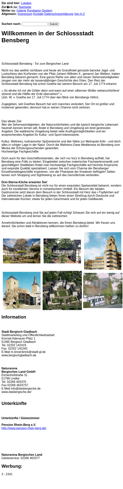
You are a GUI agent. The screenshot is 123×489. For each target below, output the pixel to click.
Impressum (25, 14)
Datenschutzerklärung (58, 14)
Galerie (21, 10)
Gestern (47, 10)
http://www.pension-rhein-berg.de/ (23, 428)
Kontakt (38, 14)
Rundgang (34, 10)
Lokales (26, 3)
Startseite (25, 7)
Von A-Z (79, 14)
